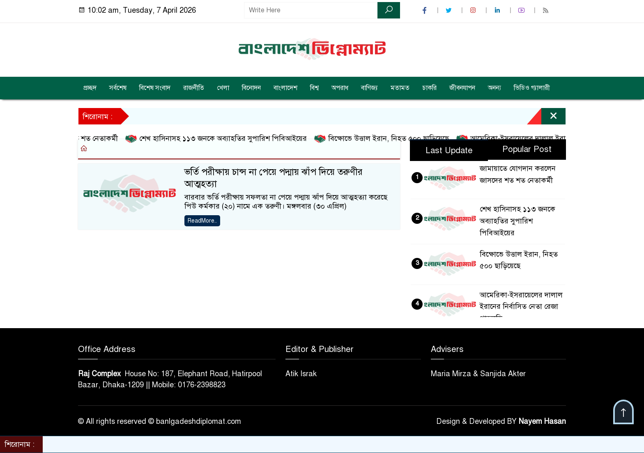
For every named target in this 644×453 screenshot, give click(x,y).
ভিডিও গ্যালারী (532, 88)
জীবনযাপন (462, 88)
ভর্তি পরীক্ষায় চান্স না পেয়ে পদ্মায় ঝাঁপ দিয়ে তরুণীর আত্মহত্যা (273, 178)
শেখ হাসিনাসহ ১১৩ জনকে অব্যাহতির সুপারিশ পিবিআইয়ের (220, 139)
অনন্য (494, 88)
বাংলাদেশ (285, 88)
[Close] (546, 118)
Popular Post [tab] (527, 149)
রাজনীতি (193, 88)
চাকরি (429, 88)
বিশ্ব (314, 88)
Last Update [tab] (449, 150)
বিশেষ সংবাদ (154, 88)
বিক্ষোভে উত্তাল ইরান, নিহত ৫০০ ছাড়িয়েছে (385, 139)
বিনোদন (251, 88)
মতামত (400, 88)
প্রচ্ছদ (90, 88)
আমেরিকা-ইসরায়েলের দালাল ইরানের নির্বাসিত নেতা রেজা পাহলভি (521, 306)
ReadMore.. (202, 220)
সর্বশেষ (117, 88)
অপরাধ (339, 88)
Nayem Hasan (542, 421)
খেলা (223, 88)
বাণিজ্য (369, 88)
